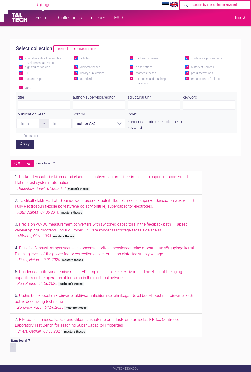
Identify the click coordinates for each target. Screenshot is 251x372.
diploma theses (90, 67)
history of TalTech (202, 67)
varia (28, 88)
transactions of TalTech (206, 79)
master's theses (146, 73)
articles (85, 58)
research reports (35, 79)
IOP (27, 73)
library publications (92, 73)
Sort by (79, 114)
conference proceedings (206, 58)
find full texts (32, 136)
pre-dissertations (202, 73)
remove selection (85, 49)
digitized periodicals (37, 67)
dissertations (144, 67)
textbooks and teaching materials (151, 81)
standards (86, 79)
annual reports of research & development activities (43, 60)
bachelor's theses (147, 58)
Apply (25, 144)
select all (62, 49)
